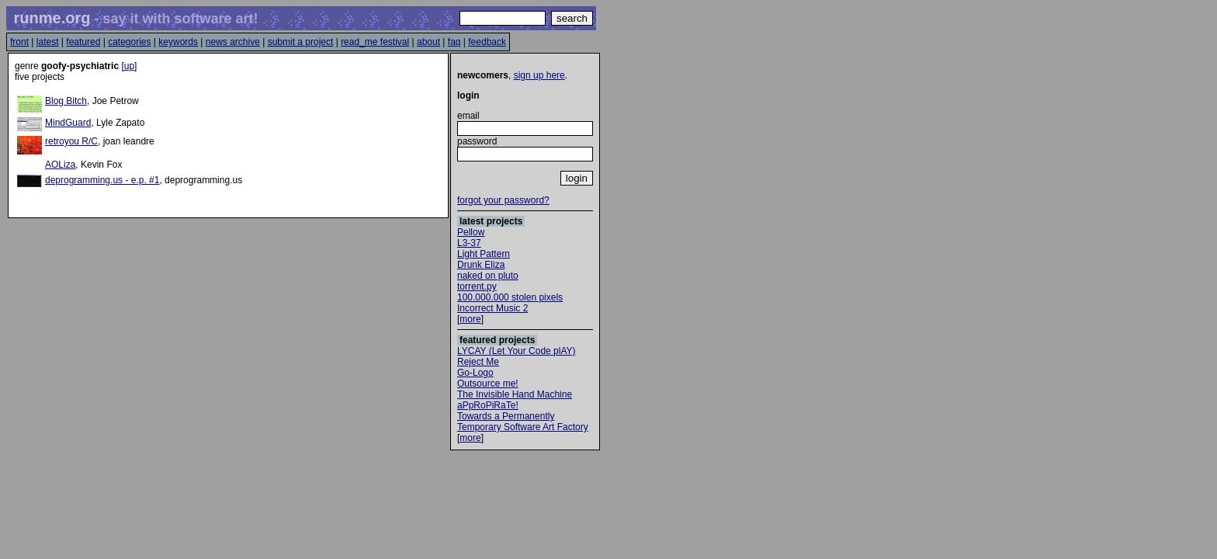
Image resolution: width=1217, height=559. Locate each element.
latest (47, 41)
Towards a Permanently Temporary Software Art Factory (522, 421)
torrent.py (477, 286)
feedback (487, 41)
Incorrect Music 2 (492, 308)
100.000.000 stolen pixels (510, 297)
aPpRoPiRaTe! (487, 405)
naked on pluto (487, 275)
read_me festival (375, 41)
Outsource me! (487, 383)
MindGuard (68, 122)
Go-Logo (475, 372)
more (469, 319)
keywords (178, 41)
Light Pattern (483, 253)
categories (129, 41)
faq (454, 41)
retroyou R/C (71, 141)
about (428, 41)
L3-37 (469, 243)
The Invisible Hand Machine (514, 394)
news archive (233, 41)
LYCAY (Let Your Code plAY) (516, 350)
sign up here (539, 75)
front (19, 41)
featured (83, 41)
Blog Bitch (66, 100)
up (129, 66)
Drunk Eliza (480, 264)
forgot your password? (503, 200)
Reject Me (478, 361)
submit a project (301, 41)
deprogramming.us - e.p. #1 (102, 180)
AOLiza (60, 164)
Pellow (470, 232)
